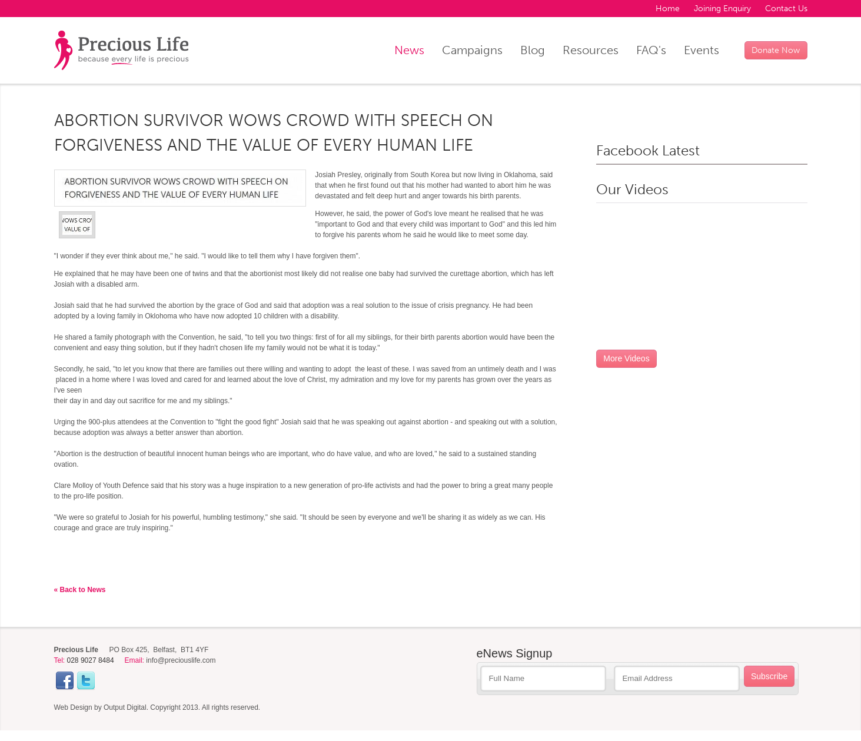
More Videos (626, 358)
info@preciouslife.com (180, 660)
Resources (591, 50)
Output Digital (125, 707)
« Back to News (80, 590)
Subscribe (769, 676)
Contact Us (786, 9)
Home (668, 9)
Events (701, 50)
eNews (515, 653)
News (409, 50)
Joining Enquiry (722, 9)
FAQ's (651, 50)
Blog (532, 50)
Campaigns (472, 50)
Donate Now (776, 50)
